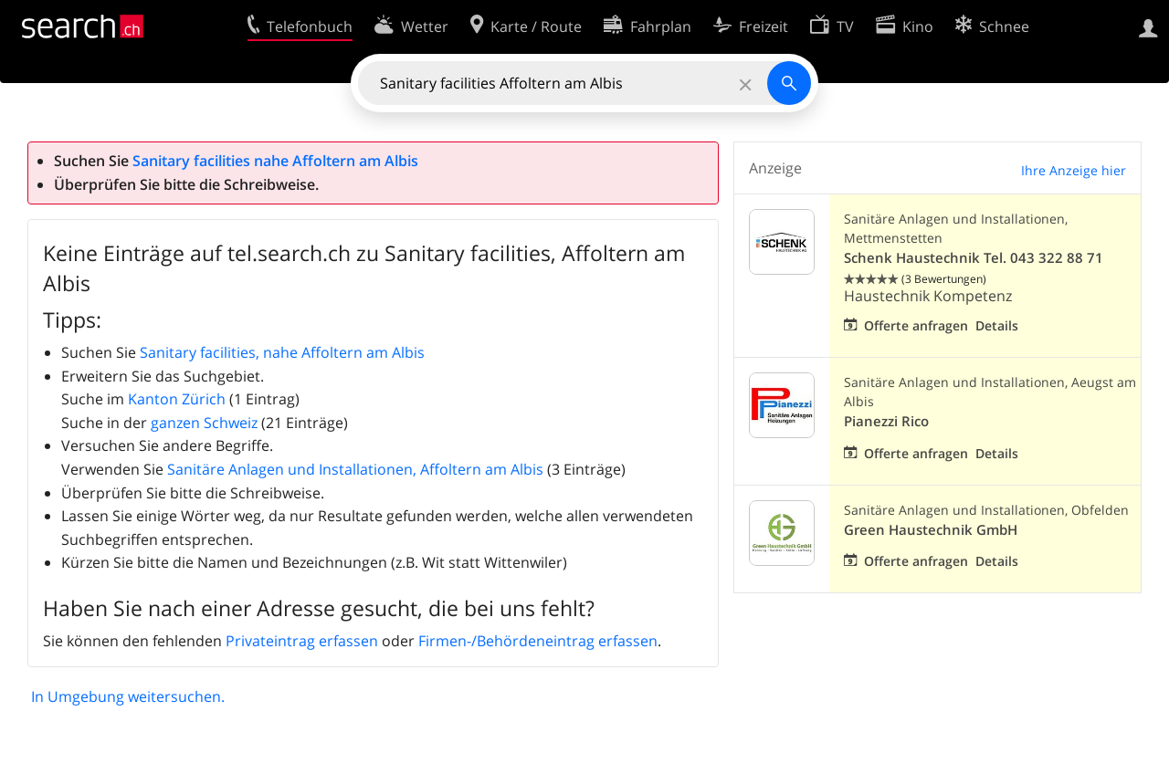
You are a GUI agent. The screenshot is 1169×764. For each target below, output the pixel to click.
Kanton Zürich (177, 399)
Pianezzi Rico (886, 421)
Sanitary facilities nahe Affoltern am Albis (275, 161)
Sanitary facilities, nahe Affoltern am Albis (282, 352)
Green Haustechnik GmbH (930, 529)
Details (996, 325)
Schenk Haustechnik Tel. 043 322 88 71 (973, 257)
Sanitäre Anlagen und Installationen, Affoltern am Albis (355, 469)
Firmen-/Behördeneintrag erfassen (538, 641)
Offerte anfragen (916, 325)
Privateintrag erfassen (302, 641)
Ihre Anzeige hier (1073, 170)
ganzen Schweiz (204, 423)
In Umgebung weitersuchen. (128, 696)
